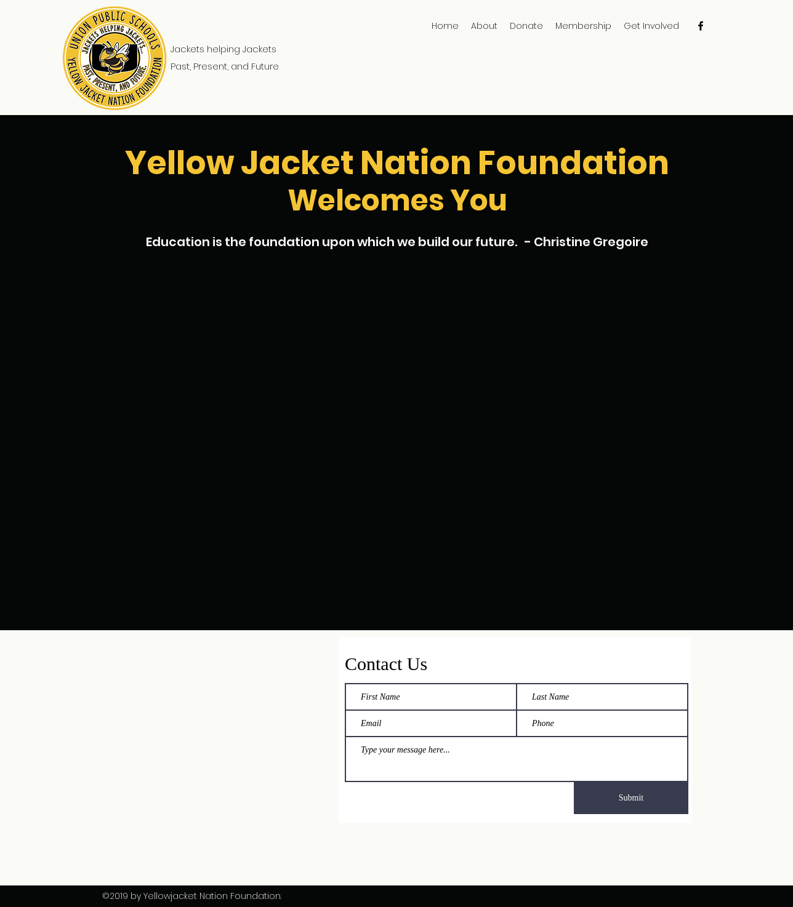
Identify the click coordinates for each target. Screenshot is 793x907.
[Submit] (631, 798)
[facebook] (700, 26)
